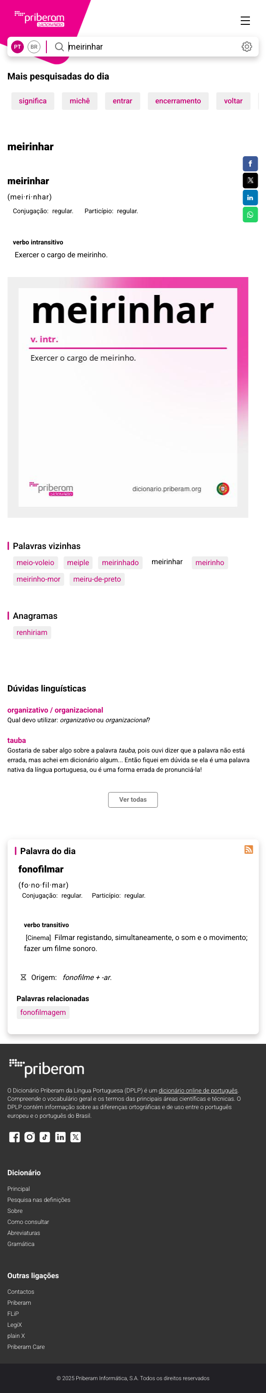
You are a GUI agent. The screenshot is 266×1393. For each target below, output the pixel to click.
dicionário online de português (198, 1090)
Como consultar (28, 1222)
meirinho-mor (39, 579)
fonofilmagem (43, 1012)
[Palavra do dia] (248, 849)
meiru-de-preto (97, 579)
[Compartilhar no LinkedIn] (250, 197)
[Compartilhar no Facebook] (250, 164)
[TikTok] (45, 1141)
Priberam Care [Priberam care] (26, 1347)
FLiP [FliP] (13, 1314)
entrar (122, 100)
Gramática (20, 1244)
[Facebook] (14, 1141)
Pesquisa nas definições (38, 1200)
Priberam (19, 1303)
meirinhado (120, 562)
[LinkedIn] (60, 1141)
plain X (16, 1336)
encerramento (178, 100)
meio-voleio (35, 562)
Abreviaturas (23, 1233)
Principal (18, 1189)
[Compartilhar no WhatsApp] (250, 214)
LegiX (14, 1325)
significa (33, 100)
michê (80, 100)
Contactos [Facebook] (20, 1292)
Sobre (15, 1211)
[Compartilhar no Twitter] (250, 180)
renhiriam (32, 632)
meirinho (210, 562)
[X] (76, 1141)
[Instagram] (29, 1141)
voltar (233, 100)
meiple (78, 562)
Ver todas (133, 800)
